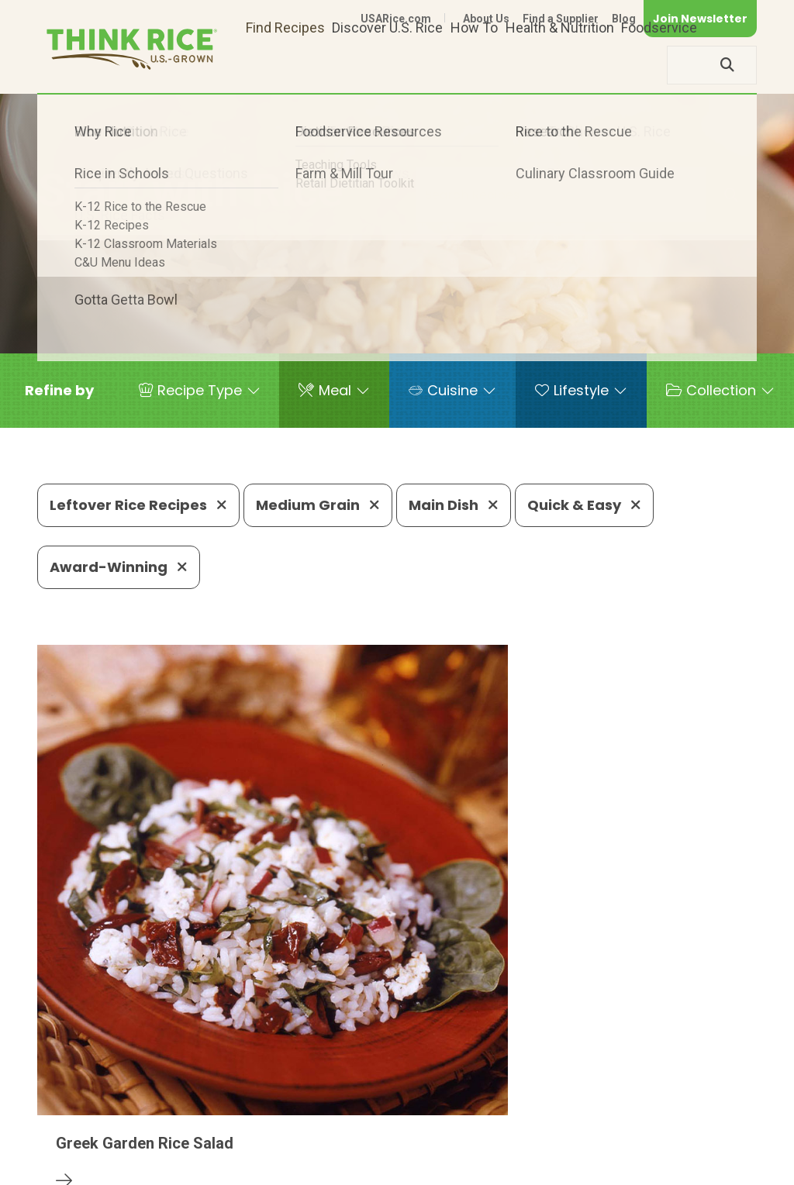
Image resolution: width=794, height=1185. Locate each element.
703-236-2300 (228, 1101)
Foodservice (659, 65)
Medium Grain (318, 505)
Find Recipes (285, 65)
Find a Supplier (561, 18)
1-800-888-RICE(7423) (373, 1101)
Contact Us (464, 1148)
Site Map (634, 1148)
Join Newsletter (700, 18)
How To (474, 65)
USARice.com (396, 18)
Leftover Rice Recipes (138, 505)
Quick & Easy (584, 505)
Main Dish (454, 505)
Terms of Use (712, 1148)
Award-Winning (119, 567)
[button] (59, 390)
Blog (624, 18)
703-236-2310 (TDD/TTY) (551, 1101)
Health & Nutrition (560, 65)
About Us (486, 18)
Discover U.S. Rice (387, 65)
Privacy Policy (552, 1148)
